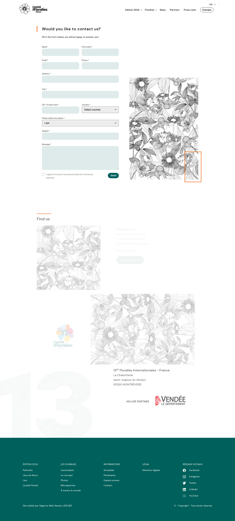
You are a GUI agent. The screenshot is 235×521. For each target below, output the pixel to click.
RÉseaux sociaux (192, 464)
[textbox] (97, 110)
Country (86, 105)
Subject (46, 131)
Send (113, 175)
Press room (190, 9)
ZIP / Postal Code (50, 105)
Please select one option (53, 118)
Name (45, 47)
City (44, 89)
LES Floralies (68, 464)
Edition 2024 (132, 9)
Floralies (149, 9)
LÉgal (145, 464)
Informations (112, 464)
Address (46, 74)
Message (46, 144)
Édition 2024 (30, 464)
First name (87, 47)
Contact (206, 9)
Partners (175, 9)
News (163, 9)
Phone (85, 60)
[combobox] (100, 109)
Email (45, 60)
